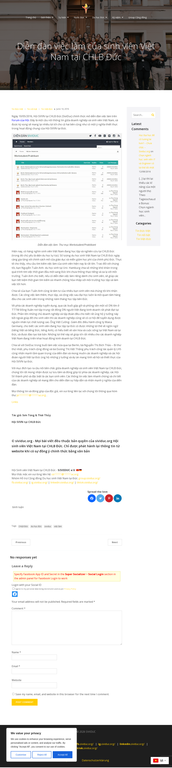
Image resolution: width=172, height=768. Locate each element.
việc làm (58, 526)
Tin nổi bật (32, 109)
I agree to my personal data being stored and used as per (44, 589)
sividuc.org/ (85, 744)
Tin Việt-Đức (47, 109)
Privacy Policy (70, 589)
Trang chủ (31, 17)
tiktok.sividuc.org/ (87, 483)
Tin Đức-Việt (17, 109)
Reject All (42, 754)
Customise (21, 754)
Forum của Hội (20, 121)
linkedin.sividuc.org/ (62, 483)
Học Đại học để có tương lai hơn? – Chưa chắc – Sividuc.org (147, 144)
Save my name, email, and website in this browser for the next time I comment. (62, 695)
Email (16, 667)
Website (16, 681)
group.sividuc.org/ (89, 479)
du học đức (36, 526)
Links (15, 402)
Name (16, 653)
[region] (41, 745)
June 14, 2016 (62, 109)
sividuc (47, 526)
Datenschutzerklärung (95, 761)
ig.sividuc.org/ (39, 483)
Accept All (62, 754)
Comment (18, 609)
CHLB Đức (23, 526)
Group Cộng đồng (137, 17)
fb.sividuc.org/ (20, 483)
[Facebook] (92, 499)
